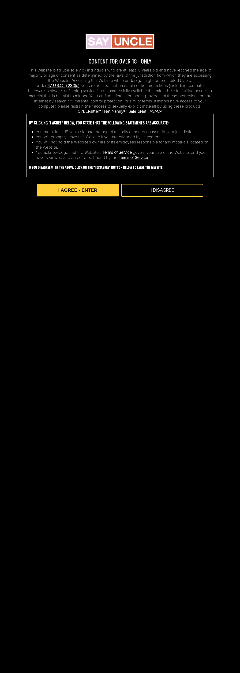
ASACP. (156, 111)
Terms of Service (117, 152)
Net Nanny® (114, 111)
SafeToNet (137, 111)
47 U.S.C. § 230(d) (63, 85)
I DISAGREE (162, 190)
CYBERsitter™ (89, 111)
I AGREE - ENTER (77, 190)
